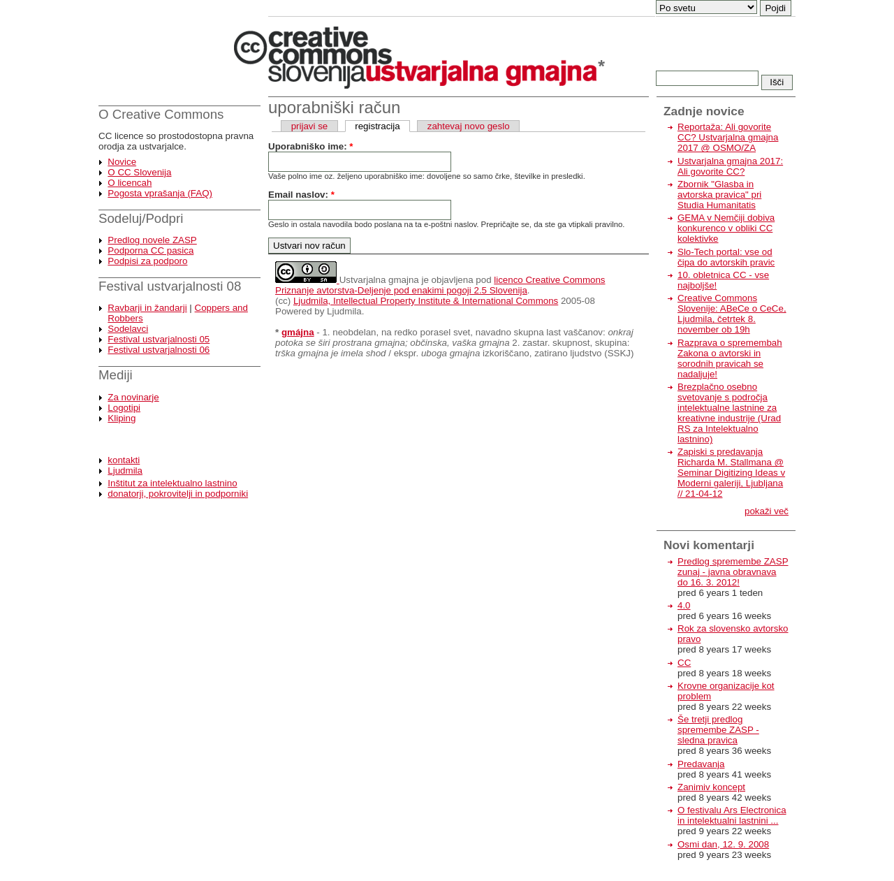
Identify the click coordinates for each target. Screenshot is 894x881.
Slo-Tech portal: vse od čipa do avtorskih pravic (726, 257)
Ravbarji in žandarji (147, 308)
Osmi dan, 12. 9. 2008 (723, 844)
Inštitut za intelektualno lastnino (172, 483)
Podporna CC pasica (150, 250)
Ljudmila (125, 470)
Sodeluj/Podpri (140, 218)
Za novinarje (133, 397)
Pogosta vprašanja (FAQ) (160, 193)
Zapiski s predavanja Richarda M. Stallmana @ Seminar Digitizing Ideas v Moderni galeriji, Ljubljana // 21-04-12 (731, 472)
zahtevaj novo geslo (468, 126)
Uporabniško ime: (310, 146)
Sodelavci (128, 328)
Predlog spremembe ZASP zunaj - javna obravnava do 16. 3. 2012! (733, 572)
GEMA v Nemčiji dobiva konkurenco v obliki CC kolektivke (726, 228)
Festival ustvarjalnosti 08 (169, 286)
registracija (377, 126)
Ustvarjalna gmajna (379, 280)
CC (684, 662)
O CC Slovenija (139, 172)
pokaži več (767, 511)
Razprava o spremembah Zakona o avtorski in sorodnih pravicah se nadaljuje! (729, 358)
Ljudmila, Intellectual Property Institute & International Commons (425, 301)
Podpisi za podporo (147, 261)
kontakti (124, 460)
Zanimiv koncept (711, 787)
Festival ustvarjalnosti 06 (159, 349)
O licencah (130, 182)
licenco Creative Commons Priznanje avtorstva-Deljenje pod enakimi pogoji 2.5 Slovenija (440, 285)
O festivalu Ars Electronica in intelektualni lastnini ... (731, 815)
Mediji (115, 374)
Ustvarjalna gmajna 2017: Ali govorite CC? (730, 166)
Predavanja (700, 764)
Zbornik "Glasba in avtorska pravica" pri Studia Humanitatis (719, 194)
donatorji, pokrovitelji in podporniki (178, 493)
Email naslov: (301, 194)
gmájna (297, 332)
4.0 (684, 605)
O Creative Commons (161, 114)
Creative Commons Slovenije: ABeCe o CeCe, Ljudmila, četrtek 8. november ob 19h (731, 314)
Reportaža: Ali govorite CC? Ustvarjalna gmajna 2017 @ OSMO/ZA (727, 137)
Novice (122, 161)
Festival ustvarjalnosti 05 (159, 339)
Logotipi (124, 407)
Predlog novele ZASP (152, 240)
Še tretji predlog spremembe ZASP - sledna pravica (718, 729)
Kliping (121, 418)
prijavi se (309, 126)
